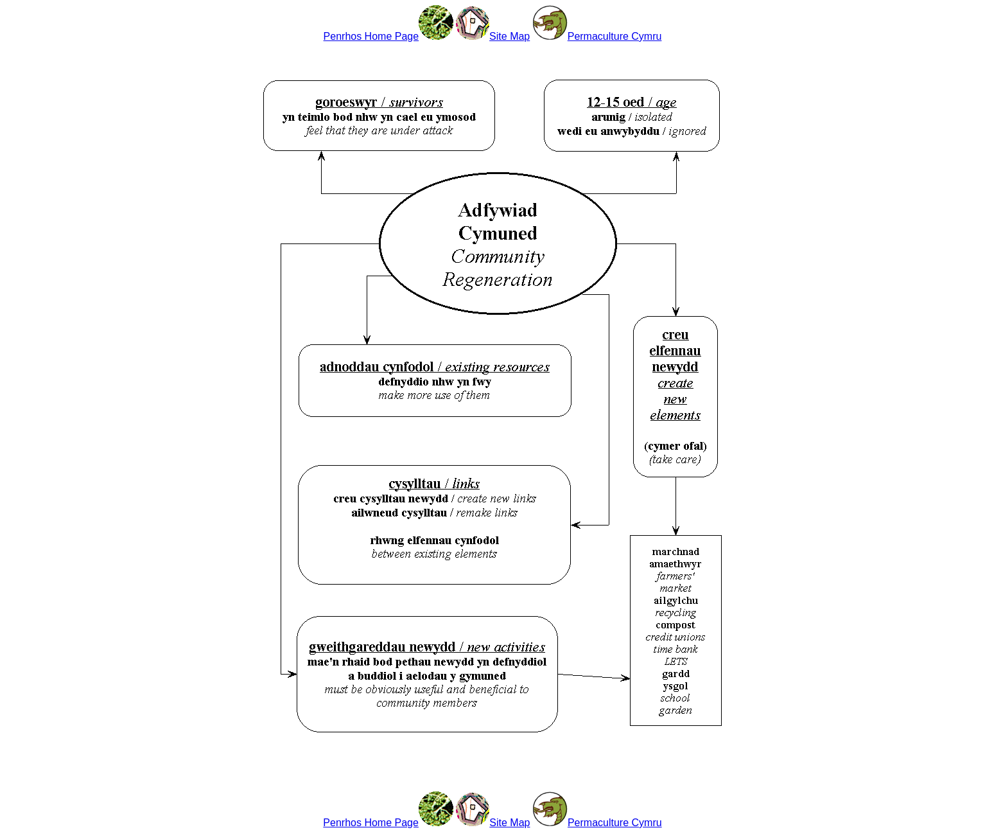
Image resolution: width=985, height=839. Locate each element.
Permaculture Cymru (615, 36)
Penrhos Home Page (388, 822)
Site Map (493, 36)
